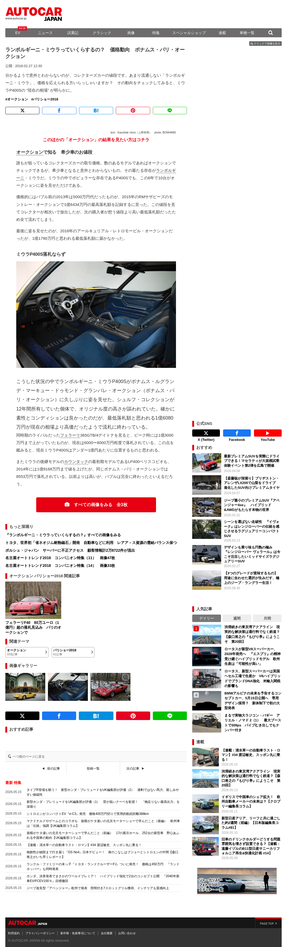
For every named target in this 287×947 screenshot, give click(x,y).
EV (17, 33)
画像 (131, 33)
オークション (17, 99)
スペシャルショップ (189, 33)
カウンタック (76, 461)
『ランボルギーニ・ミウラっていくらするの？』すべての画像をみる (63, 535)
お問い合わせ (127, 931)
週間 (237, 617)
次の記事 (132, 768)
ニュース (45, 33)
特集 (156, 33)
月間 (267, 617)
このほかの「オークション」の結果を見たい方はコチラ (96, 139)
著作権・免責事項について (77, 931)
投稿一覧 (93, 768)
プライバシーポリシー (40, 931)
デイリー (206, 617)
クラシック (102, 33)
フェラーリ (70, 435)
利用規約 (14, 931)
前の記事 (53, 768)
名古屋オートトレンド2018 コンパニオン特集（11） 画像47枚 (60, 558)
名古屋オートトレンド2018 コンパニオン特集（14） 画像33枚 (60, 565)
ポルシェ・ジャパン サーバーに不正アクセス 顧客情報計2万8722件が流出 (70, 550)
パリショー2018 (45, 99)
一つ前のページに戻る (29, 756)
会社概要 (107, 931)
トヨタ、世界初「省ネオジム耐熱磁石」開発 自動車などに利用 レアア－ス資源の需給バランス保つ (91, 542)
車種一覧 (247, 33)
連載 (222, 33)
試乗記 (73, 33)
